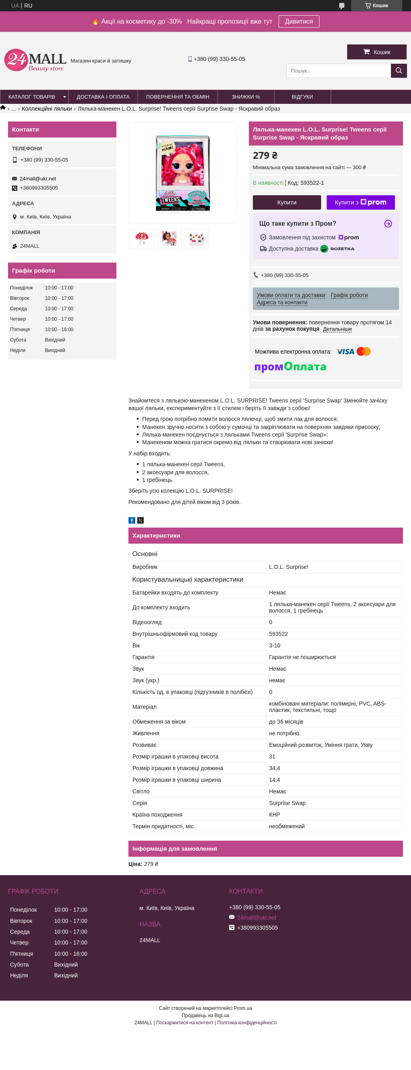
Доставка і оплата (103, 97)
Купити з (361, 202)
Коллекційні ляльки (47, 108)
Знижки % (246, 97)
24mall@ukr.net (38, 179)
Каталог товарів (31, 97)
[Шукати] (399, 71)
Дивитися (299, 21)
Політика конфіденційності (247, 1023)
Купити (287, 202)
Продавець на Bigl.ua (205, 1015)
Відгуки (302, 97)
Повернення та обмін (178, 97)
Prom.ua (243, 1008)
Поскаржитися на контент (184, 1023)
